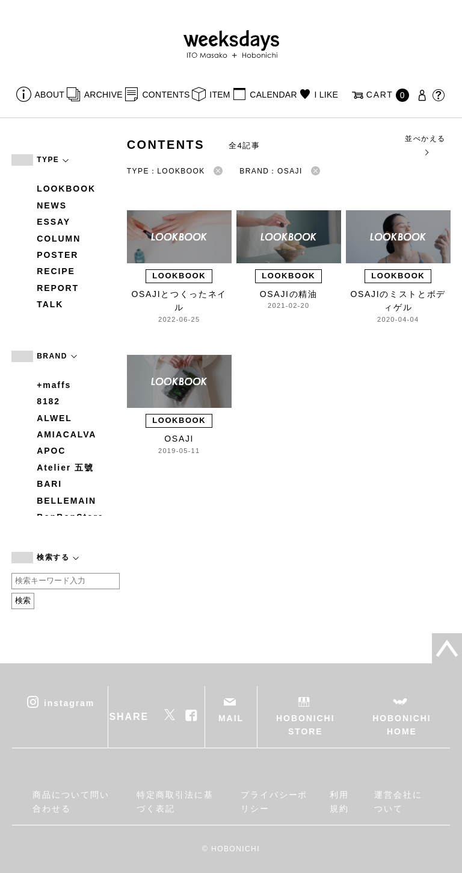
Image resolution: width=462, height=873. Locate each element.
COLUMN (59, 238)
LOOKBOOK (66, 188)
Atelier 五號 (65, 467)
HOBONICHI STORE (305, 724)
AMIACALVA (66, 434)
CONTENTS (165, 94)
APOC (51, 450)
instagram (69, 702)
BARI (49, 484)
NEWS (52, 205)
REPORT (58, 288)
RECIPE (56, 271)
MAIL (231, 718)
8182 (48, 401)
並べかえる (425, 144)
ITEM (219, 94)
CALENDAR (273, 94)
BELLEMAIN (66, 500)
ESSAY (53, 222)
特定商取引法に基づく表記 (175, 801)
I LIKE (326, 94)
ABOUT (50, 94)
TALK (50, 304)
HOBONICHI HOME (401, 724)
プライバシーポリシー (274, 801)
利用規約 (339, 801)
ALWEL (54, 418)
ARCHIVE (103, 94)
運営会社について (398, 801)
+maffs (54, 385)
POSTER (57, 255)
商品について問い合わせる (70, 801)
